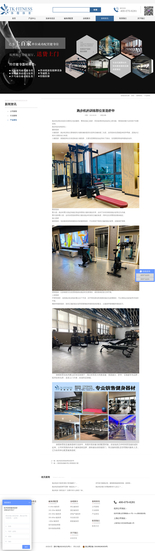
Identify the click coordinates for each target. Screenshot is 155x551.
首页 (14, 18)
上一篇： (62, 461)
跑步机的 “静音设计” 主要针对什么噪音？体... (68, 490)
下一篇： (64, 463)
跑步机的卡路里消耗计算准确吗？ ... (64, 483)
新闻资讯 (139, 95)
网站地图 (76, 546)
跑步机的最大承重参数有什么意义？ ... (109, 487)
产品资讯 (147, 95)
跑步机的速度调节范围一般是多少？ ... (65, 487)
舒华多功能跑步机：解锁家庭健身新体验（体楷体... (114, 483)
